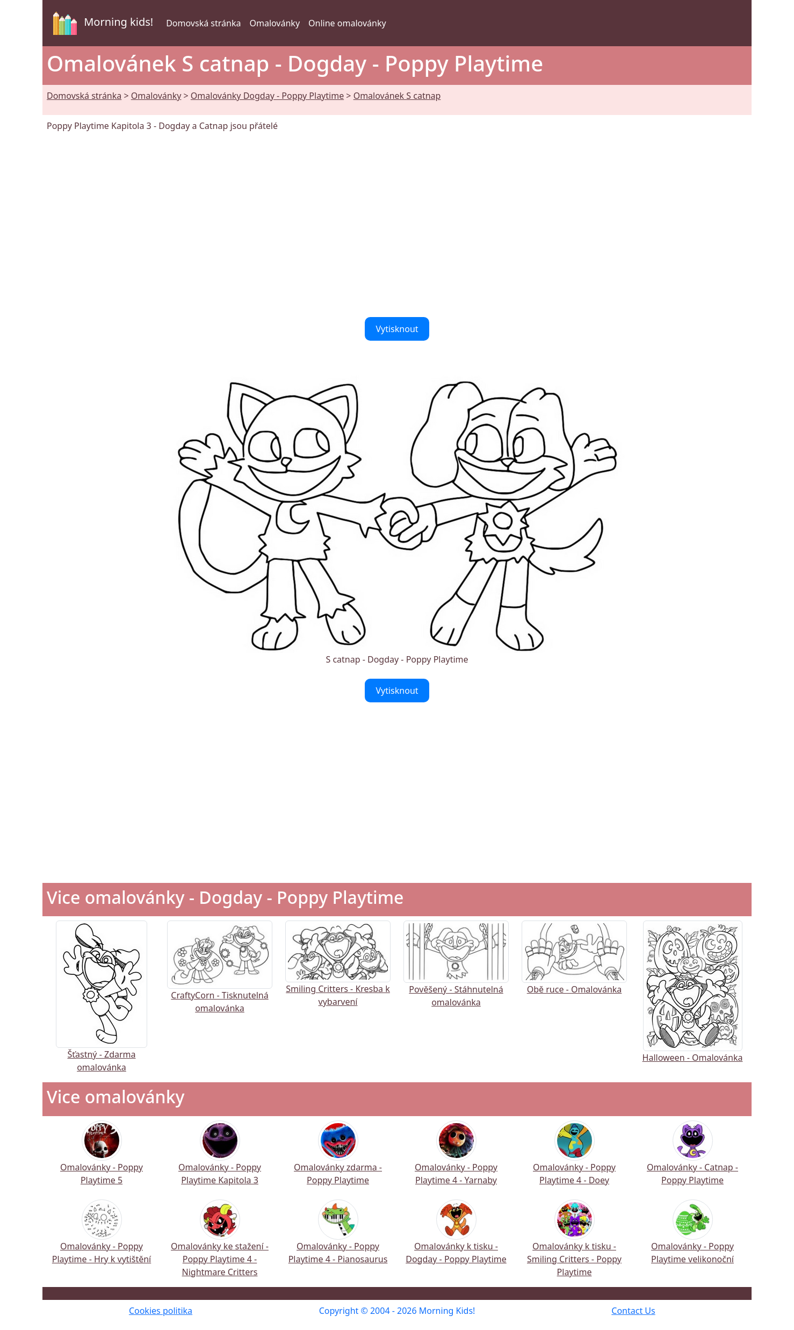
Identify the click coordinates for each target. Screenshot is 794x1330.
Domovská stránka (203, 23)
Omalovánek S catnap (397, 96)
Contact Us (633, 1311)
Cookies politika (160, 1311)
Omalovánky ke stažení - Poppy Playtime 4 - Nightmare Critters (220, 1245)
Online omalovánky (347, 23)
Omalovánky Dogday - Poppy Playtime (267, 96)
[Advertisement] (397, 224)
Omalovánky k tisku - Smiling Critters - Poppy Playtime (574, 1245)
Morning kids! (101, 23)
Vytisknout (397, 329)
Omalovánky (274, 23)
